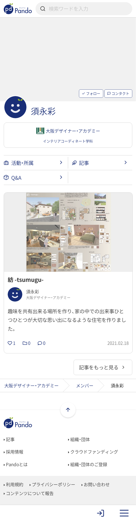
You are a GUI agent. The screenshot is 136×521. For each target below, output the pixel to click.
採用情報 (13, 451)
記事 (9, 439)
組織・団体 (79, 439)
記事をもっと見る (102, 367)
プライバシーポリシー (52, 484)
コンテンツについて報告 (29, 493)
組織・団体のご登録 (87, 464)
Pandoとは (16, 464)
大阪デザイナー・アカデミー (31, 385)
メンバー (84, 385)
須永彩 (43, 111)
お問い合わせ (96, 484)
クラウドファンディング (93, 451)
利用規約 (13, 484)
